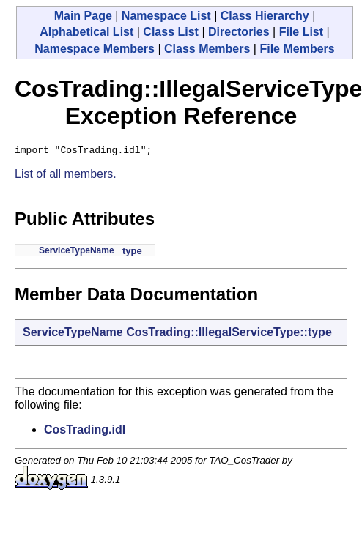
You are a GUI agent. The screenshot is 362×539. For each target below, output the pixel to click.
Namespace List (166, 16)
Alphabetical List (86, 32)
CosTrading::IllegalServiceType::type (229, 334)
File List (301, 32)
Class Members (207, 48)
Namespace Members (94, 48)
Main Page (83, 16)
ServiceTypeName (76, 253)
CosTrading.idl (84, 431)
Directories (239, 32)
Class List (171, 32)
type (132, 253)
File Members (296, 48)
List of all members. (66, 176)
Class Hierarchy (265, 16)
